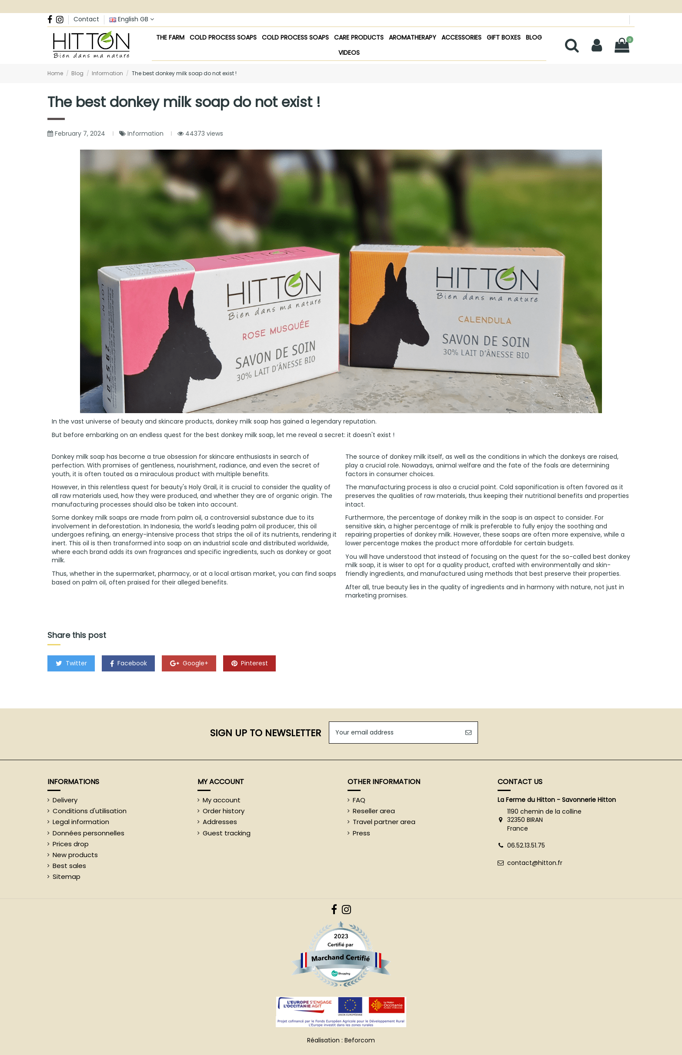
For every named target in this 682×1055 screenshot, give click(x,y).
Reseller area (374, 811)
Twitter (71, 663)
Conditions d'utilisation (90, 811)
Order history (223, 811)
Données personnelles (88, 833)
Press (361, 833)
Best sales (69, 865)
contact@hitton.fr (534, 862)
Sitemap (66, 876)
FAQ (359, 800)
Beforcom (359, 1040)
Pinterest (249, 663)
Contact (86, 19)
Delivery (65, 800)
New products (75, 855)
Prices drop (71, 844)
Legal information (81, 822)
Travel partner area (384, 822)
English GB (131, 19)
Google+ (189, 663)
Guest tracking (227, 833)
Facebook (128, 663)
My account (222, 800)
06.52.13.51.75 (526, 845)
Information (146, 133)
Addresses (220, 822)
